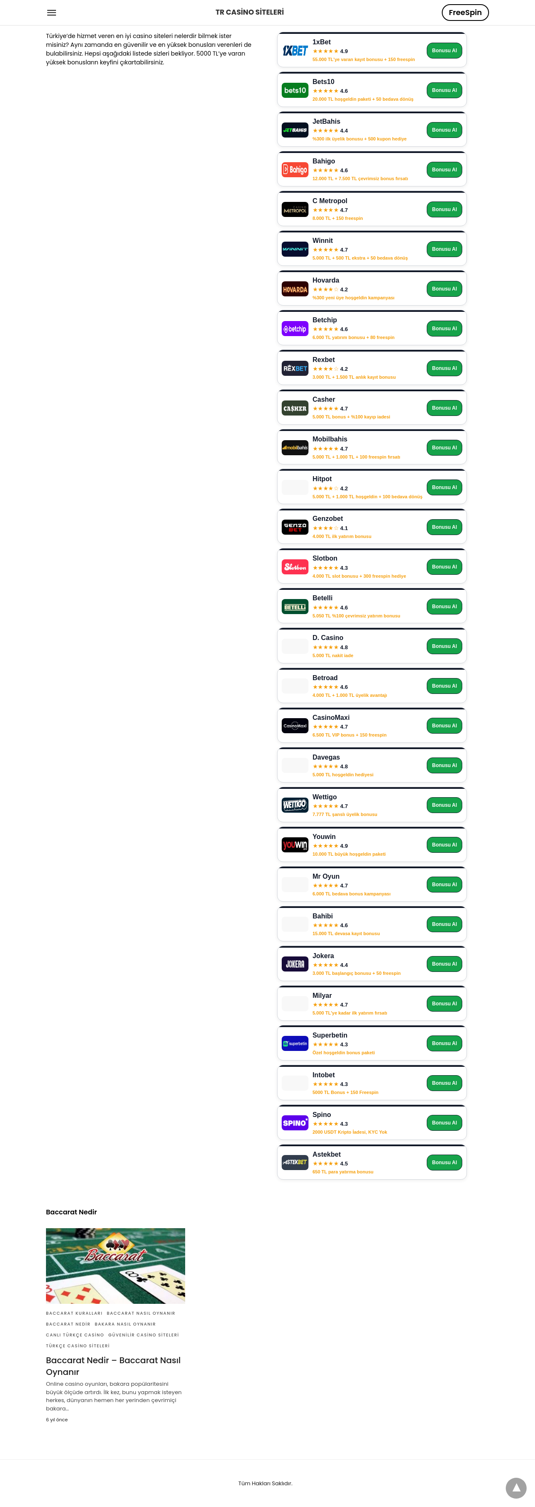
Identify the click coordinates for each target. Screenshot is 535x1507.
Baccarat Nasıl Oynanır (141, 1313)
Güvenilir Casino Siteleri (143, 1335)
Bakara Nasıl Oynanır (125, 1324)
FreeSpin (465, 12)
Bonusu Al (444, 51)
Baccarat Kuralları (74, 1313)
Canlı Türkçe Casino (75, 1335)
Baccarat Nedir (68, 1324)
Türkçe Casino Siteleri (78, 1346)
